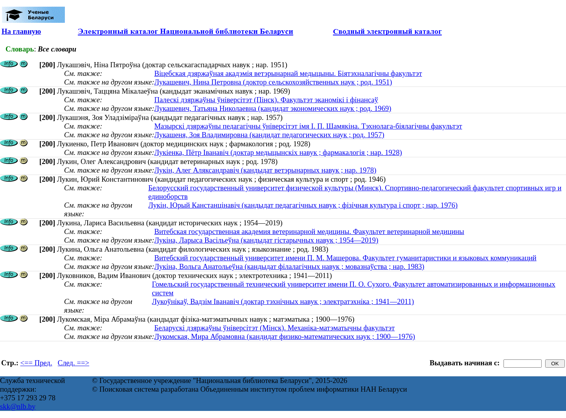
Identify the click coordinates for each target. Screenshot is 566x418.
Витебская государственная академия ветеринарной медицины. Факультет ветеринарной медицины (309, 231)
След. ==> (73, 363)
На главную (21, 31)
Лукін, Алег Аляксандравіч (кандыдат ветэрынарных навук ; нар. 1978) (265, 170)
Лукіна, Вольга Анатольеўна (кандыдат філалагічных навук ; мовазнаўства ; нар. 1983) (289, 266)
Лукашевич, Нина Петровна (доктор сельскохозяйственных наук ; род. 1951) (273, 82)
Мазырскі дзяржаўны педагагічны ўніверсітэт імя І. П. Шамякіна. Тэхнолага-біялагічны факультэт (308, 126)
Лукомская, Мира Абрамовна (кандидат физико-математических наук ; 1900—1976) (284, 336)
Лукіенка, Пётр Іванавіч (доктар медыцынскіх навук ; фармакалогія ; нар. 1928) (278, 152)
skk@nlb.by (17, 406)
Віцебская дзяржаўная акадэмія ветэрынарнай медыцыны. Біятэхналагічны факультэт (288, 73)
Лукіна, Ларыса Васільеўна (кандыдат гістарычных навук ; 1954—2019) (266, 240)
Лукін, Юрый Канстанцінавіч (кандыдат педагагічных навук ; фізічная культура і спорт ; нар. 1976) (303, 205)
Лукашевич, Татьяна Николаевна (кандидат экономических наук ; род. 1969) (272, 108)
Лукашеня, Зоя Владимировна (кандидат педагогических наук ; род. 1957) (269, 135)
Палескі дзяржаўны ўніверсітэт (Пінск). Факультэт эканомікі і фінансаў (266, 100)
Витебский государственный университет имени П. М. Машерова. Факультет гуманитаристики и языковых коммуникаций (345, 258)
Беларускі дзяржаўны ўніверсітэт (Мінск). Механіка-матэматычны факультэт (274, 328)
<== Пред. (36, 363)
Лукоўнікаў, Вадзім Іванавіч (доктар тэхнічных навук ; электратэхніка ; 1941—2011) (283, 301)
